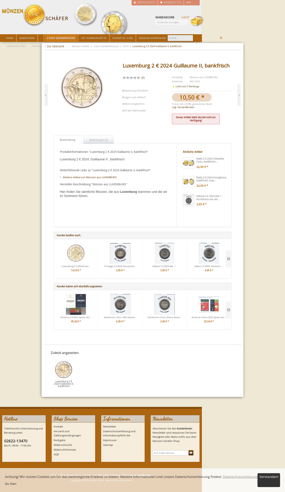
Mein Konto (147, 2)
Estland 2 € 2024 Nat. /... (164, 266)
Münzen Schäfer (35, 15)
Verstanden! (268, 476)
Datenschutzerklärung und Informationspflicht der (119, 433)
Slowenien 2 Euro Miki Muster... (120, 317)
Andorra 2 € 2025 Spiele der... (76, 317)
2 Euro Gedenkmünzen (107, 46)
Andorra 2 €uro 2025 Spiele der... (209, 317)
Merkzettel (173, 2)
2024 (126, 46)
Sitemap (108, 445)
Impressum (110, 440)
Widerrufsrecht (63, 445)
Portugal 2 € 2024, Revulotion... (120, 266)
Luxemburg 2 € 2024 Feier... (75, 266)
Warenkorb (197, 21)
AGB (56, 454)
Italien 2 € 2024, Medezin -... (208, 266)
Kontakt (58, 426)
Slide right (228, 259)
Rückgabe (60, 440)
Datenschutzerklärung (240, 476)
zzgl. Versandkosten (183, 107)
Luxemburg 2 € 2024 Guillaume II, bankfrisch (64, 382)
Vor (239, 95)
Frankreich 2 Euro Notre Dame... (164, 317)
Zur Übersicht (55, 46)
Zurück (46, 95)
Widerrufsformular (65, 449)
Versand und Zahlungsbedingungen (67, 433)
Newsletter (109, 426)
